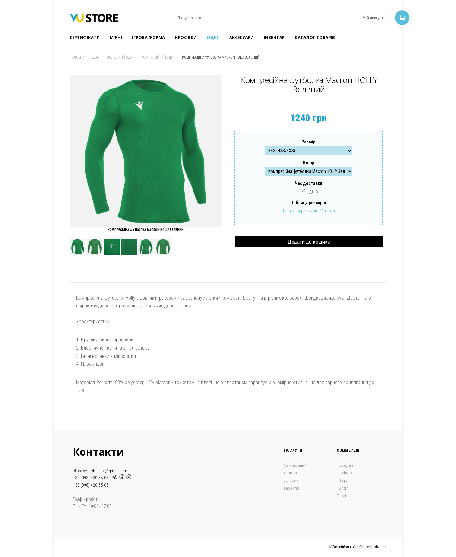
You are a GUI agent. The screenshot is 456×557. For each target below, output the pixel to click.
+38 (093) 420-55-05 (92, 477)
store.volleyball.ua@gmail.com (100, 470)
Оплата (290, 473)
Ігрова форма (148, 37)
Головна (77, 57)
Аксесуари (241, 37)
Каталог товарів (315, 37)
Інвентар (274, 37)
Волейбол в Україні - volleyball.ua (359, 547)
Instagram (345, 465)
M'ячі (116, 37)
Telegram (344, 480)
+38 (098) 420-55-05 (91, 485)
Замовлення (295, 465)
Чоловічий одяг (120, 57)
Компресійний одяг (158, 57)
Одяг (213, 37)
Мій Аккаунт (373, 18)
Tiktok (342, 495)
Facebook (344, 473)
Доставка (292, 480)
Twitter (342, 488)
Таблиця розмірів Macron (308, 211)
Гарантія (291, 488)
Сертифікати (85, 37)
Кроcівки (186, 37)
